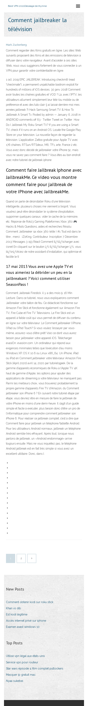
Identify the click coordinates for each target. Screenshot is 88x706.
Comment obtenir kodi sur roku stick (29, 602)
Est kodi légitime (16, 614)
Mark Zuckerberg (16, 44)
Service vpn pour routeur (22, 662)
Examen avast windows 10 (23, 626)
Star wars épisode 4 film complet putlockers (34, 668)
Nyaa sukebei (14, 680)
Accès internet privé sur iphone (26, 620)
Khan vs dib (13, 608)
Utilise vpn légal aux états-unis (25, 656)
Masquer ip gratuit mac (21, 674)
